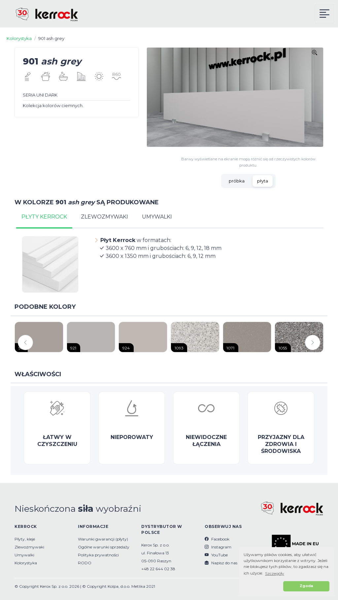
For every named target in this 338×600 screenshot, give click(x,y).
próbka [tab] (237, 180)
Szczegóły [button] (274, 573)
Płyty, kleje (25, 539)
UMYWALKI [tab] (157, 217)
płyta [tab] (262, 180)
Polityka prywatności (98, 554)
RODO (84, 562)
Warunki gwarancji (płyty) (103, 539)
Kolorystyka (19, 38)
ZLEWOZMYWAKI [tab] (104, 217)
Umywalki (24, 554)
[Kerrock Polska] (41, 14)
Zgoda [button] (306, 586)
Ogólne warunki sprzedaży (103, 546)
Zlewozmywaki (29, 546)
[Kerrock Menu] (324, 13)
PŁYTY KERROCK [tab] (44, 217)
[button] (262, 586)
